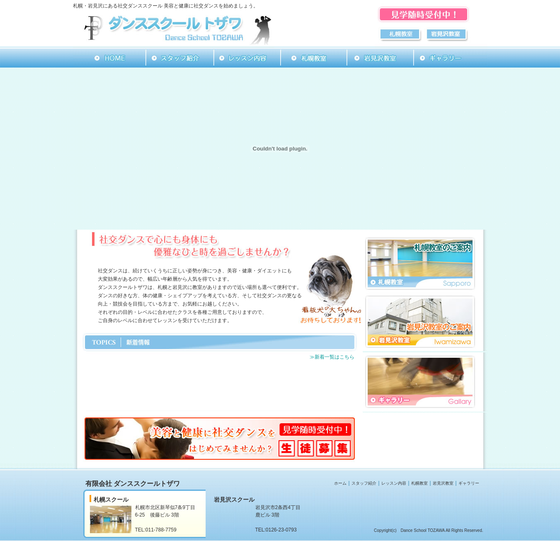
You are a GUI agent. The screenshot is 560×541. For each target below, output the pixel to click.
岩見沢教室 (443, 483)
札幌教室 (419, 483)
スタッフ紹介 (364, 483)
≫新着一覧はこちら (332, 357)
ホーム (340, 483)
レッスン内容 (393, 483)
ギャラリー (468, 483)
